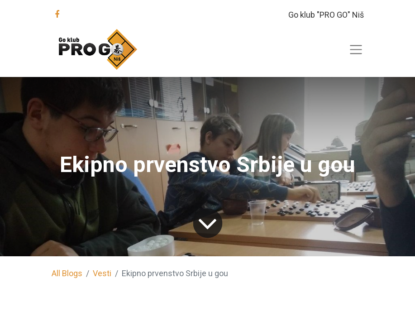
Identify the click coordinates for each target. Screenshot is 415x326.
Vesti (102, 273)
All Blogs (67, 273)
